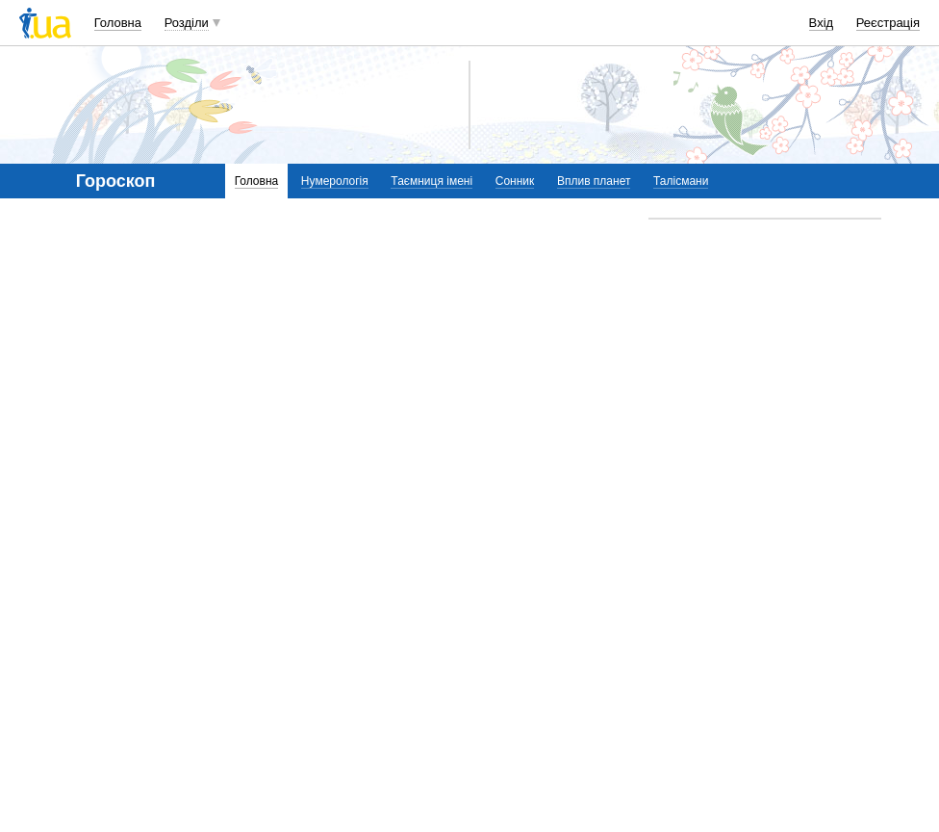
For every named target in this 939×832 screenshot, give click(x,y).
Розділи (187, 22)
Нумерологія (334, 181)
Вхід (821, 22)
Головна (117, 22)
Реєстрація (888, 22)
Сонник (515, 181)
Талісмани (680, 181)
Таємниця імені (431, 181)
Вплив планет (594, 181)
